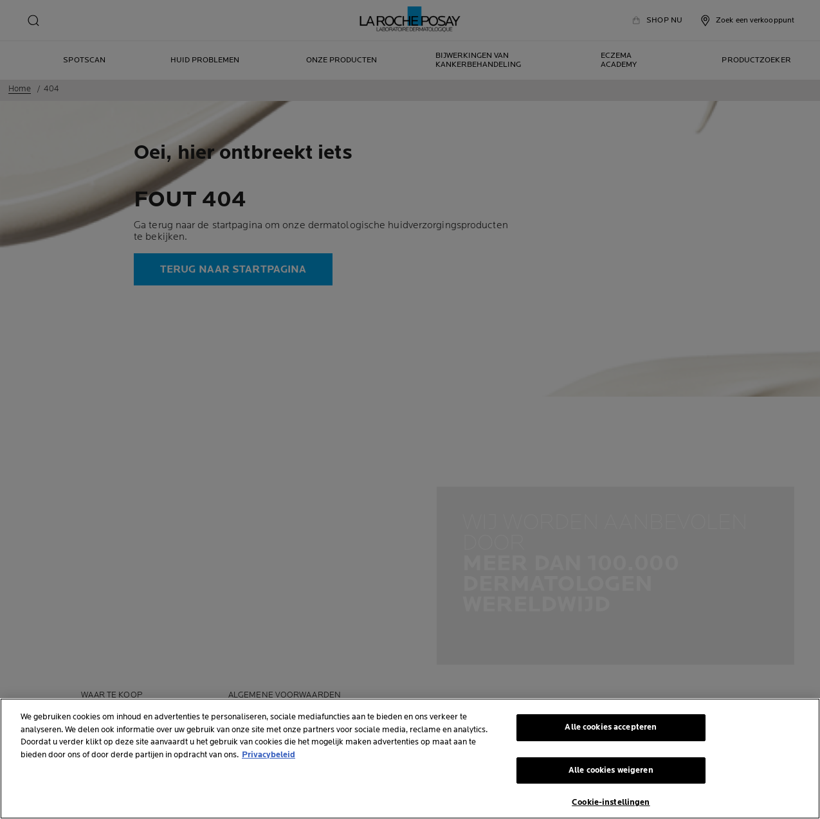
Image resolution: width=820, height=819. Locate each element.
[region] (410, 758)
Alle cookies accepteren (611, 727)
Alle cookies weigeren (611, 770)
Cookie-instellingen (611, 802)
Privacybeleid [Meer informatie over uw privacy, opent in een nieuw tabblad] (268, 755)
